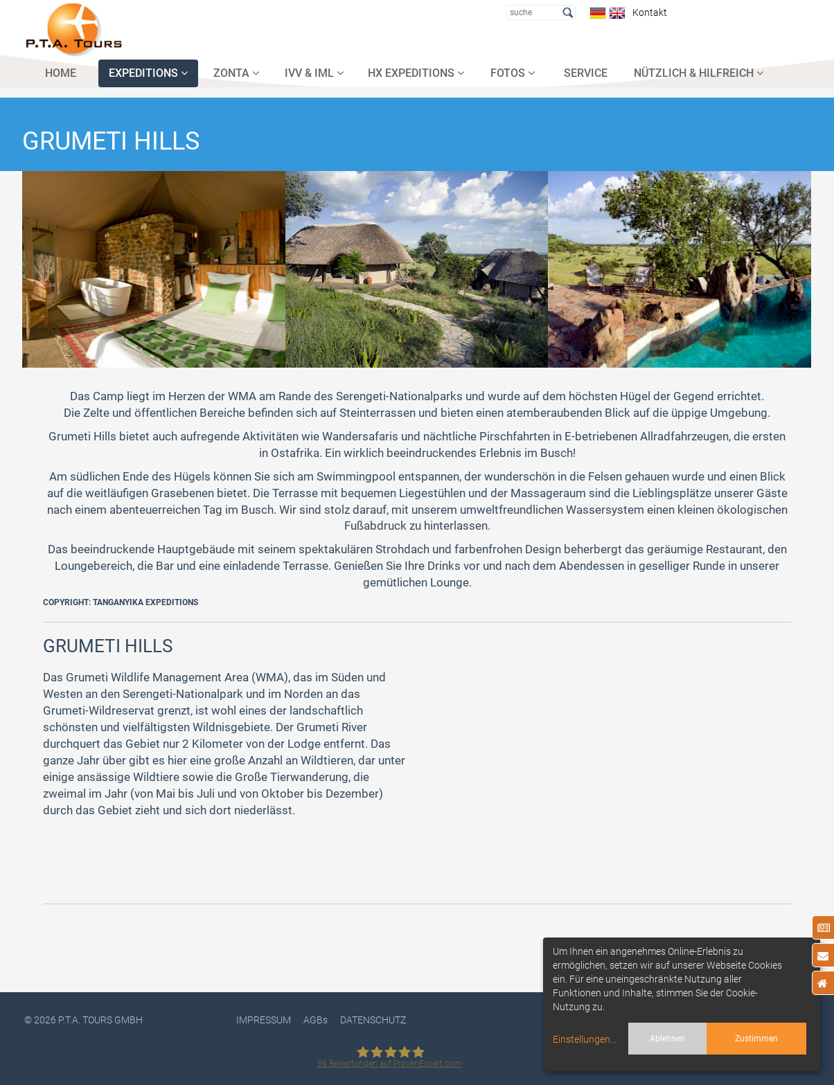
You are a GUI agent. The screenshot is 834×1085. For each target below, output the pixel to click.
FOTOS (512, 73)
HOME (60, 73)
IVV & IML (314, 73)
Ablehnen (667, 1038)
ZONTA (236, 73)
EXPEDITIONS (148, 73)
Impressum (263, 1019)
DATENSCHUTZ (373, 1019)
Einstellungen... (584, 1039)
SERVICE (585, 73)
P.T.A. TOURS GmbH (100, 1019)
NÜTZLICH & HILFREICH (698, 73)
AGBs (315, 1019)
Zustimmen (756, 1038)
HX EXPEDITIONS (416, 73)
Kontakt (647, 12)
